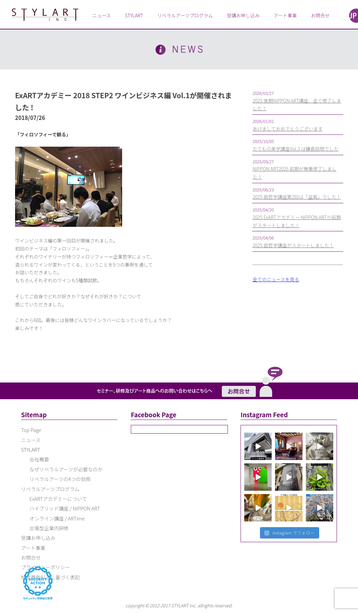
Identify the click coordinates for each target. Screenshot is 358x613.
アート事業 (285, 15)
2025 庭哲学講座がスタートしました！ (293, 245)
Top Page (31, 429)
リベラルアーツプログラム (185, 15)
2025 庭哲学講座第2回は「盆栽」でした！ (297, 196)
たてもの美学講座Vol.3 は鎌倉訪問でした (295, 148)
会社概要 (39, 459)
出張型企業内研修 (49, 527)
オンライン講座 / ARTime (57, 518)
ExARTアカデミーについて (58, 498)
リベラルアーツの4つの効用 (59, 478)
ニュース (101, 15)
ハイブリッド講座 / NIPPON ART (64, 508)
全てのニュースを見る (276, 279)
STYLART (134, 15)
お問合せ (320, 15)
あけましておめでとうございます (288, 128)
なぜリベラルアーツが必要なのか (66, 469)
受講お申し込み (243, 15)
